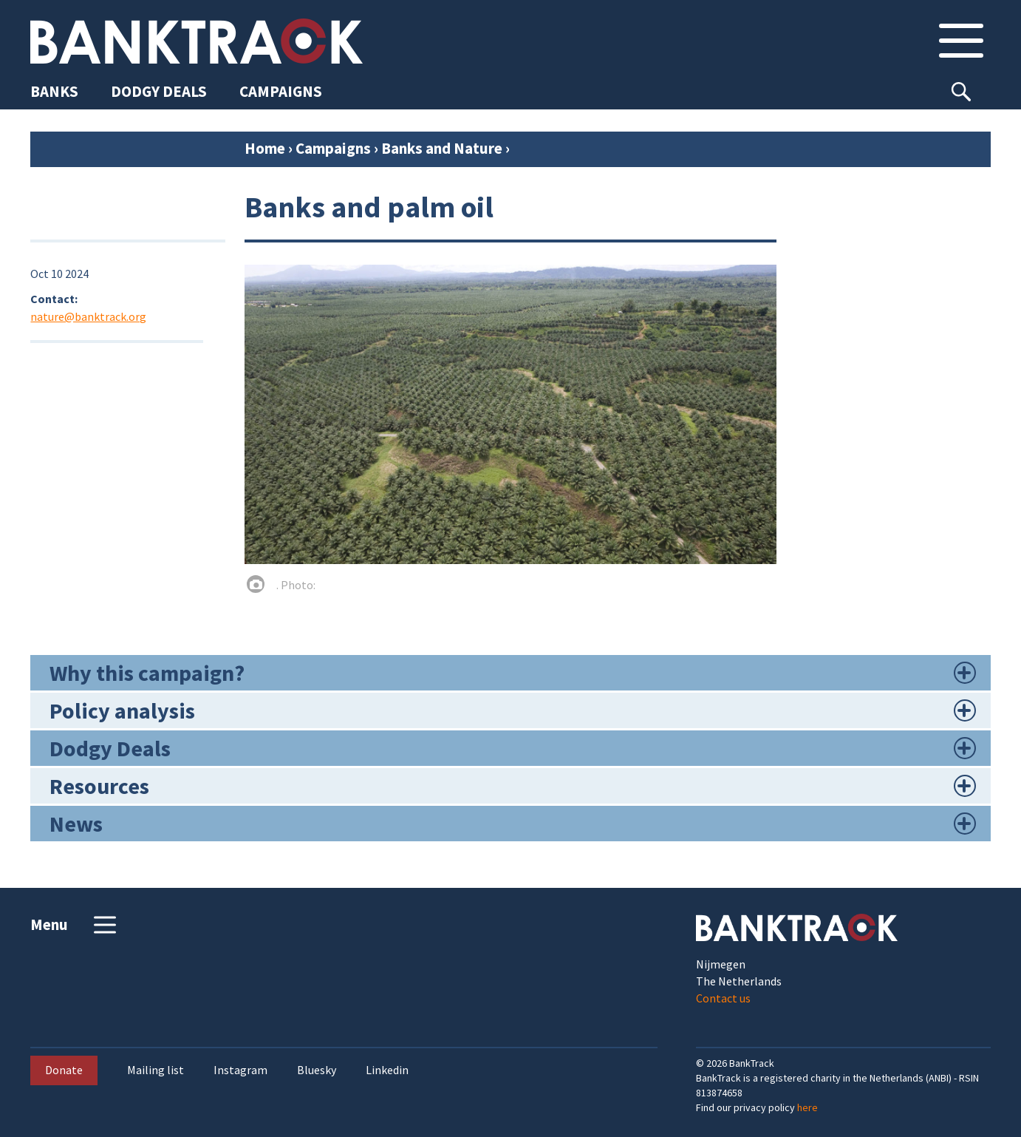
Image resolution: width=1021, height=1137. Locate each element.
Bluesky (316, 1070)
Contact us (723, 998)
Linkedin (387, 1070)
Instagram (240, 1070)
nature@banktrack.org (88, 316)
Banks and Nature (441, 148)
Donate (64, 1069)
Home (265, 148)
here (807, 1107)
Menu (75, 925)
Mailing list (155, 1070)
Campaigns (333, 148)
